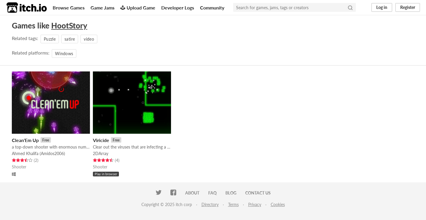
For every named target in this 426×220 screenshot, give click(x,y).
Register (407, 7)
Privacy (254, 204)
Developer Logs (177, 7)
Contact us (258, 192)
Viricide (101, 140)
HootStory (69, 25)
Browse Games (69, 7)
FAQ (212, 192)
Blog (230, 192)
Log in (381, 7)
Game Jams (102, 7)
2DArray (100, 153)
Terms (233, 204)
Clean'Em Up (25, 140)
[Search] (350, 7)
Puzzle (50, 39)
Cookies (278, 204)
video (89, 39)
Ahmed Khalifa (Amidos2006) (38, 153)
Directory (210, 204)
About (192, 192)
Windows (64, 53)
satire (69, 39)
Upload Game (137, 7)
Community (212, 7)
